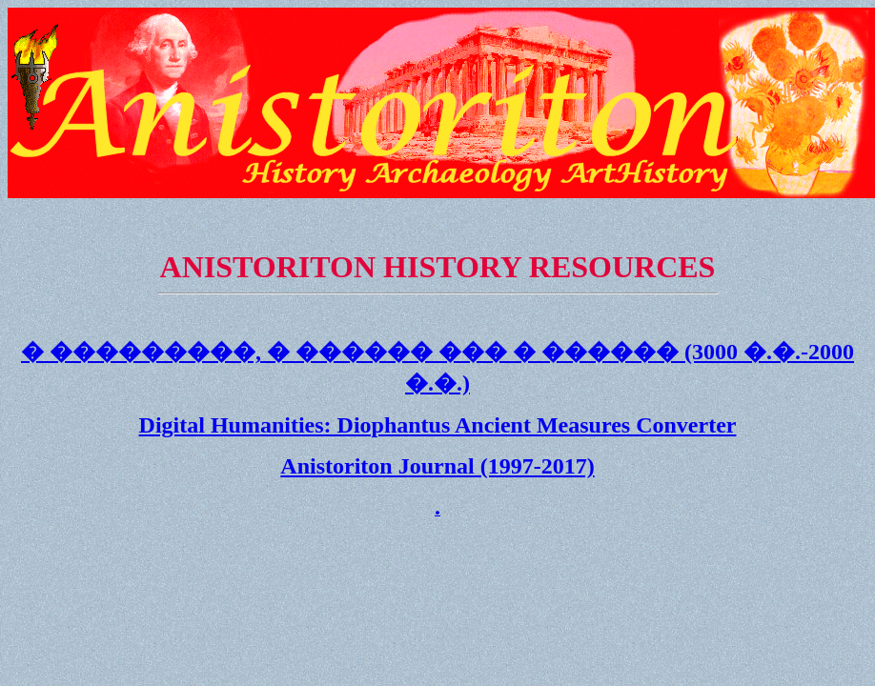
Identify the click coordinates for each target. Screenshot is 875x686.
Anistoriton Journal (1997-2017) (437, 466)
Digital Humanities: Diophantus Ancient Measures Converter (438, 425)
